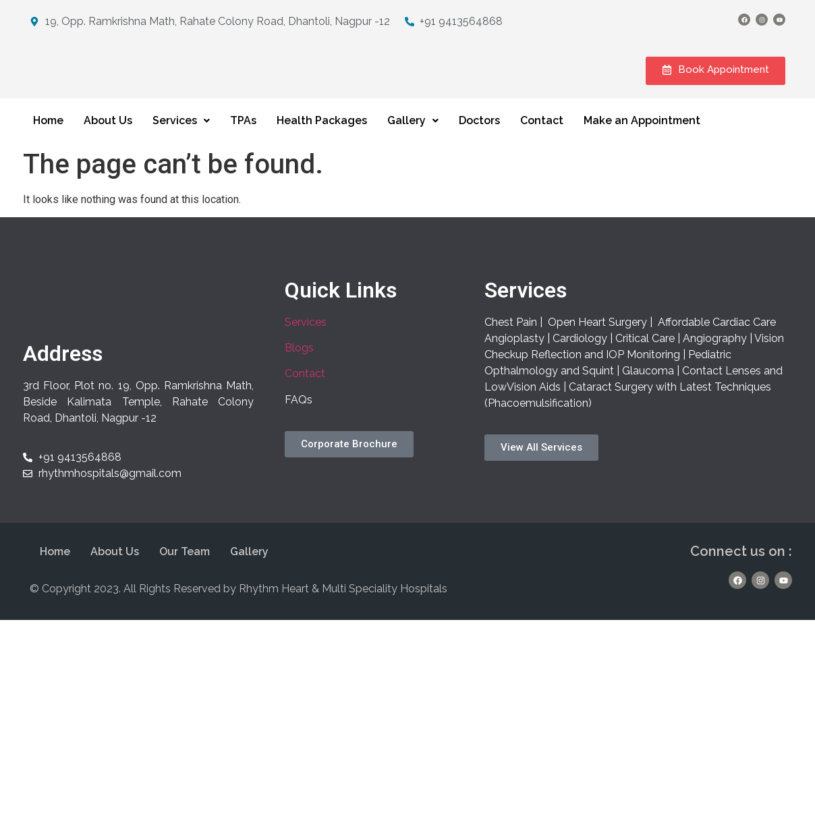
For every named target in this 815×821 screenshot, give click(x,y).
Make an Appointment (642, 134)
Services (181, 134)
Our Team (184, 565)
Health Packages (322, 134)
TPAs (243, 134)
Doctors (479, 134)
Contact (541, 134)
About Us (108, 134)
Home (48, 134)
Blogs (299, 361)
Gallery (413, 134)
